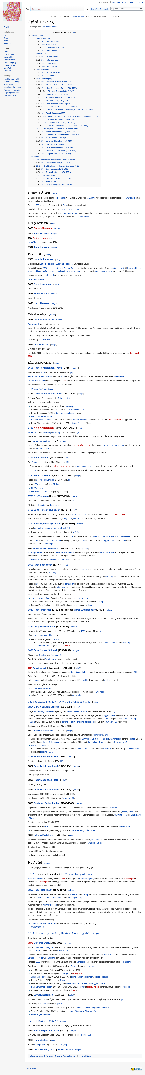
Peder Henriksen (43, 890)
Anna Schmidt (39, 668)
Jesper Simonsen (76, 1011)
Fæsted (131, 739)
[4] (82, 410)
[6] (51, 448)
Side (27, 9)
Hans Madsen (41, 233)
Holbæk (83, 1035)
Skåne (32, 818)
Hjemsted (7, 44)
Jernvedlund (77, 695)
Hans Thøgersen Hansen (82, 977)
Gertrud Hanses (40, 238)
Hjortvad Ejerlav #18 (47, 933)
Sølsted (60, 950)
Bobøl (62, 980)
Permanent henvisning (12, 90)
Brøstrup (59, 413)
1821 (30, 626)
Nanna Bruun (65, 1049)
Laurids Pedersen (44, 259)
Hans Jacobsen (114, 420)
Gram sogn (70, 406)
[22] (89, 1035)
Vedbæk (126, 987)
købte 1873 (108, 955)
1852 (31, 874)
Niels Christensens (62, 466)
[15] (49, 752)
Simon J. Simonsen (51, 742)
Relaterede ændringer (12, 82)
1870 (30, 943)
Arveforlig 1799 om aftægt (103, 536)
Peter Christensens (36, 381)
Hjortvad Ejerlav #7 (46, 701)
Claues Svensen (43, 228)
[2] (65, 398)
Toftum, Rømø (119, 514)
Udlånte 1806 (34, 560)
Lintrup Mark (82, 749)
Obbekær (53, 505)
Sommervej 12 (120, 742)
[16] (61, 761)
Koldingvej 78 (63, 1044)
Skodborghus (49, 544)
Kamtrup (56, 639)
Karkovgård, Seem (82, 445)
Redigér (94, 9)
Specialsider (8, 84)
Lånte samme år (79, 514)
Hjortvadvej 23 (67, 646)
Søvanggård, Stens (96, 983)
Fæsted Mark (109, 642)
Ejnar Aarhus (41, 1040)
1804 (36, 484)
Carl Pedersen (83, 216)
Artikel (6, 41)
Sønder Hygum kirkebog (44, 711)
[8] (69, 480)
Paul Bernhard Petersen (41, 987)
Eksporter (7, 71)
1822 (35, 635)
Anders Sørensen (45, 646)
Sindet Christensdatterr (41, 420)
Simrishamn (136, 815)
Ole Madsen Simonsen (97, 742)
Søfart (6, 38)
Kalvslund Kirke (134, 268)
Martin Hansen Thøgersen (88, 1008)
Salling (99, 843)
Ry (73, 990)
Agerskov (55, 655)
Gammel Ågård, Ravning (65, 1056)
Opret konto (132, 2)
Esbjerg (73, 966)
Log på (140, 2)
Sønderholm (50, 659)
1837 (30, 668)
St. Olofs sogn (120, 815)
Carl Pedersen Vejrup (43, 947)
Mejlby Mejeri (93, 987)
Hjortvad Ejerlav (85, 1056)
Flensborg (126, 962)
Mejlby (56, 484)
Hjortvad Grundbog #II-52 (75, 701)
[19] (66, 950)
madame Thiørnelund (64, 552)
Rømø (76, 518)
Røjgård (66, 528)
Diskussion (116, 2)
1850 (107, 719)
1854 (30, 707)
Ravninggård (129, 198)
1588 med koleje (117, 268)
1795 (30, 496)
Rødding (52, 572)
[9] (73, 501)
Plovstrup (113, 808)
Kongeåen (80, 962)
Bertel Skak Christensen (76, 983)
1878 (31, 701)
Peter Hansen (41, 247)
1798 (82, 540)
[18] (80, 897)
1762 (30, 457)
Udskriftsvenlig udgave (12, 87)
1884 (30, 756)
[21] (58, 1004)
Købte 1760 (33, 432)
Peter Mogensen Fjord (46, 780)
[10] (100, 631)
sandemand (49, 275)
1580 (37, 205)
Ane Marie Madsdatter (43, 731)
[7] (67, 462)
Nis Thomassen (54, 540)
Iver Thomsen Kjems (40, 491)
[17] (119, 808)
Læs (87, 9)
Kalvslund (57, 897)
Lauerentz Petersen (64, 264)
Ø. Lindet (41, 505)
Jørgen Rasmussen (45, 626)
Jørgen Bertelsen (70, 213)
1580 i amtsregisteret (52, 268)
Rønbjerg (91, 843)
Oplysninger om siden (12, 93)
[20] (123, 999)
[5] (78, 432)
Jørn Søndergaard (44, 1049)
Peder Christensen (36, 376)
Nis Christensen (35, 879)
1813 (30, 609)
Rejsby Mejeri (78, 973)
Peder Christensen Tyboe (48, 368)
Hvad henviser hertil (11, 79)
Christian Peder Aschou (47, 803)
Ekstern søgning (10, 63)
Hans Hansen (41, 303)
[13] (113, 711)
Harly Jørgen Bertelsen (41, 1014)
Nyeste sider (8, 57)
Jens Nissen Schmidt (49, 27)
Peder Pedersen (81, 598)
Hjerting (43, 752)
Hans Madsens (34, 242)
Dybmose (100, 692)
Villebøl (49, 376)
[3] (68, 398)
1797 (30, 523)
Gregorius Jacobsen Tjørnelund (48, 528)
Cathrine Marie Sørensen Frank (95, 739)
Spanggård (50, 958)
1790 (30, 475)
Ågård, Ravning (46, 1056)
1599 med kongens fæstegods (41, 271)
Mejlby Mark (127, 812)
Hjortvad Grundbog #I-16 (76, 933)
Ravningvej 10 (110, 722)
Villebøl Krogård (75, 874)
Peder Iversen (43, 448)
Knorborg (107, 749)
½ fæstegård (129, 879)
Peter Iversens (47, 480)
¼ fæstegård (43, 882)
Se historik (104, 9)
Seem (90, 605)
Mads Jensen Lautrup (40, 745)
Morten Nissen (79, 420)
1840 (36, 680)
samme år (69, 584)
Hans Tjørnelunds (35, 552)
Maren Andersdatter (42, 598)
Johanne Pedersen (39, 977)
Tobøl (60, 398)
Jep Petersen (47, 339)
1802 (123, 540)
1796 (64, 205)
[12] (135, 672)
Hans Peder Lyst (79, 830)
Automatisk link (9, 65)
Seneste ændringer (11, 60)
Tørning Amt (69, 268)
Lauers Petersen (47, 264)
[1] (71, 372)
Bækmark (74, 894)
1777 (34, 470)
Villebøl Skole (124, 826)
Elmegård (105, 1008)
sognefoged (69, 413)
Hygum (91, 966)
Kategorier (33, 1056)
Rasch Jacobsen (43, 564)
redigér (55, 193)
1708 (64, 381)
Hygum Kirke (109, 540)
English (6, 27)
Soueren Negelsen (103, 271)
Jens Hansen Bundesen (47, 510)
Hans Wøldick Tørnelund (47, 523)
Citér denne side (10, 95)
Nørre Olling (98, 735)
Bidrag (124, 2)
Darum (84, 569)
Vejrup (85, 894)
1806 (30, 564)
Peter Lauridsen (38, 279)
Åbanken (91, 830)
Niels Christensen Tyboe (41, 416)
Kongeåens (60, 198)
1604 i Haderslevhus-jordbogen (69, 271)
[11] (61, 655)
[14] (106, 735)
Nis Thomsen (37, 488)
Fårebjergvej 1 (40, 1044)
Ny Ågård (91, 198)
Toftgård (76, 532)
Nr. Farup (56, 432)
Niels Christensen (44, 427)
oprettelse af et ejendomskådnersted (78, 722)
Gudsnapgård (133, 749)
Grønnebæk (115, 739)
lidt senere (60, 587)
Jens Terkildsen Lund (46, 766)
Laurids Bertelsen (44, 319)
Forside (6, 52)
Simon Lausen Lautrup (69, 209)
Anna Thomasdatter (42, 441)
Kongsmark (67, 518)
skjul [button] (73, 32)
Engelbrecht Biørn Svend (60, 560)
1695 (30, 368)
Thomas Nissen (42, 475)
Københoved (74, 410)
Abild (38, 950)
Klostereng (46, 432)
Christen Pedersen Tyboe (42, 389)
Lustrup (100, 602)
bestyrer (66, 973)
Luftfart (6, 35)
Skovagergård (91, 1011)
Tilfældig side (9, 54)
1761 (30, 427)
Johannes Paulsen (36, 958)
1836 (30, 650)
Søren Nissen (78, 423)
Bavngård (73, 897)
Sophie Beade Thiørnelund (45, 548)
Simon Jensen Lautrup (41, 688)
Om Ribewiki (31, 1068)
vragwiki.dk (78, 16)
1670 (42, 372)
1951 (31, 1020)
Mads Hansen (41, 293)
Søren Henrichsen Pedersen (43, 923)
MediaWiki (7, 68)
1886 (38, 962)
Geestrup (43, 655)
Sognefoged (33, 324)
